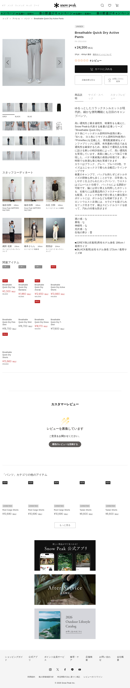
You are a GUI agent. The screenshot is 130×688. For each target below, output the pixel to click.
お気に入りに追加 (118, 80)
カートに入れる (103, 69)
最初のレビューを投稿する (65, 444)
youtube (79, 669)
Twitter (57, 669)
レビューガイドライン (93, 677)
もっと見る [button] (65, 525)
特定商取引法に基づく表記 (68, 677)
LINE (72, 669)
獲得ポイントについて (102, 54)
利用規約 (31, 677)
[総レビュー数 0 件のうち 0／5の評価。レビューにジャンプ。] (88, 60)
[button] (59, 62)
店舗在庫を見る (88, 80)
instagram (50, 669)
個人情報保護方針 (46, 677)
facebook (65, 669)
